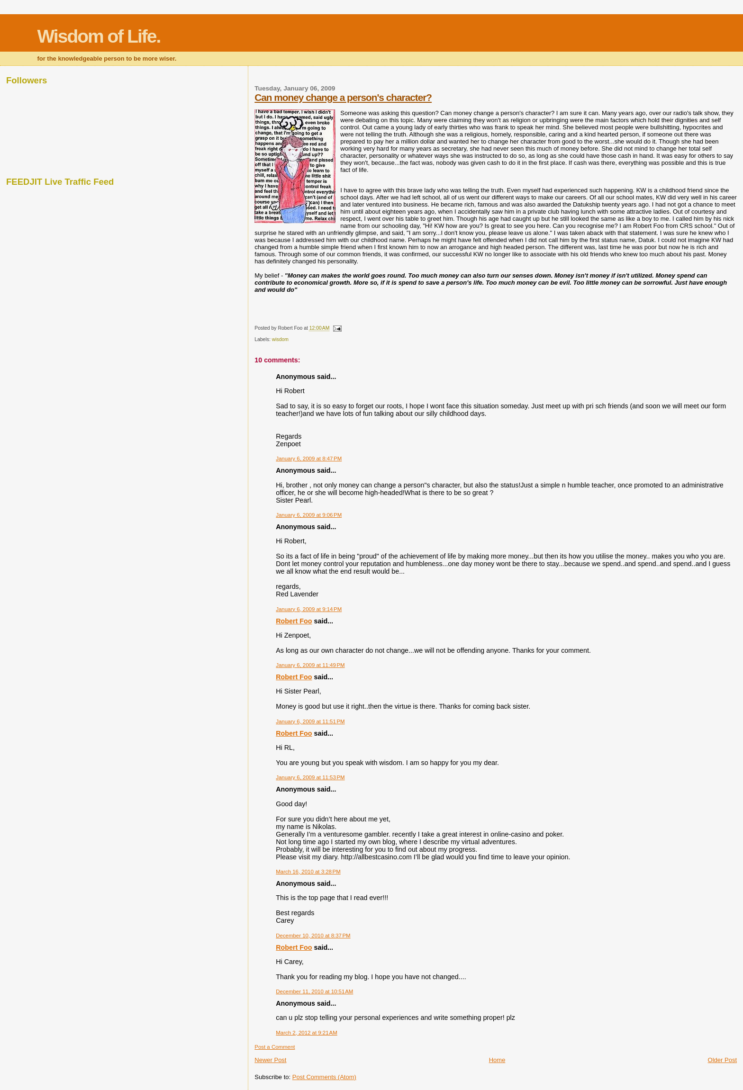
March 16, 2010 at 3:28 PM (308, 871)
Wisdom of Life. (98, 36)
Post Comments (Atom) (324, 1077)
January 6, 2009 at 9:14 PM (309, 609)
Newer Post (270, 1059)
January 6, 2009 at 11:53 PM (310, 777)
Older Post (722, 1059)
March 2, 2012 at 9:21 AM (306, 1033)
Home (497, 1059)
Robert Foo (294, 621)
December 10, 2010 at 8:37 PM (313, 935)
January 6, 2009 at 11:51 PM (310, 721)
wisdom (280, 339)
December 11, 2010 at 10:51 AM (314, 991)
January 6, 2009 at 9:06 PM (309, 515)
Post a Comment (274, 1047)
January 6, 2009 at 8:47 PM (309, 458)
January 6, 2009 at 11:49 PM (310, 665)
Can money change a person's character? (343, 97)
